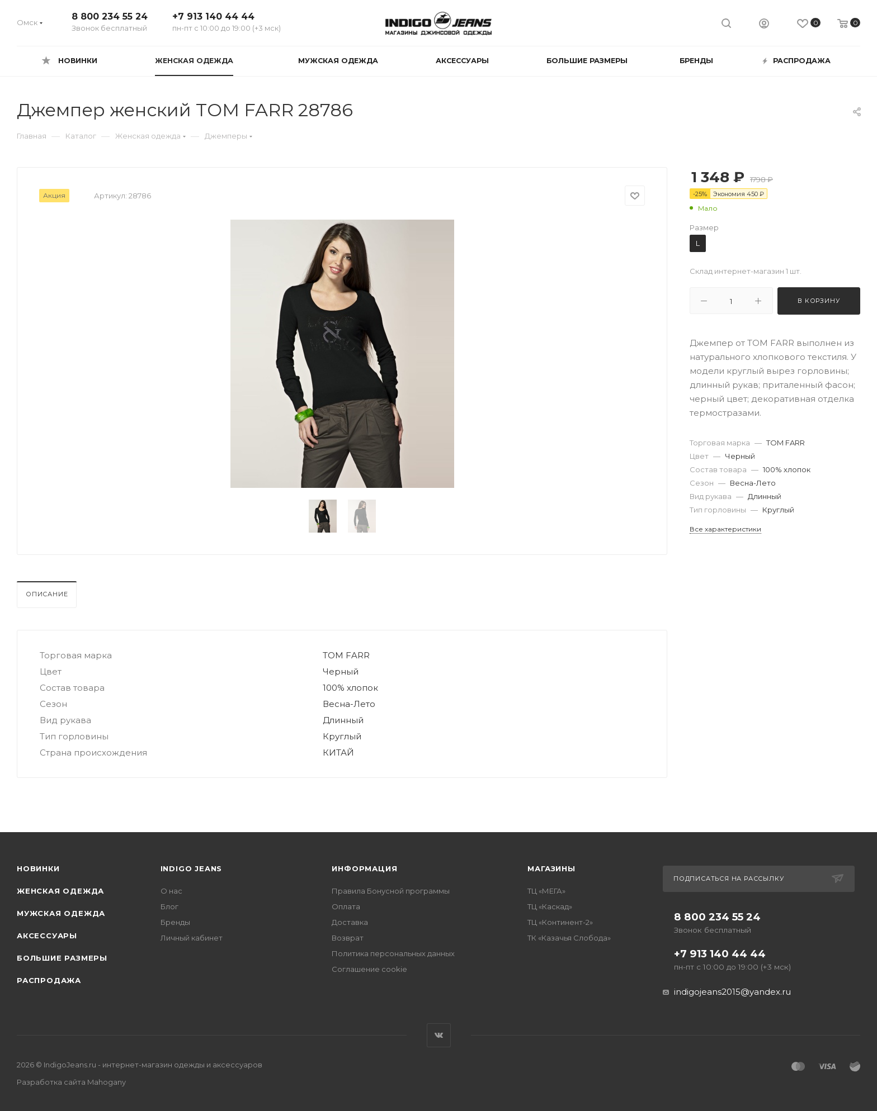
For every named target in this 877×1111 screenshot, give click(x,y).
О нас (171, 890)
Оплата (346, 906)
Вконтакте (439, 1035)
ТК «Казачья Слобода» (569, 937)
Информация (364, 868)
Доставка (350, 922)
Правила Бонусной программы (391, 890)
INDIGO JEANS (192, 868)
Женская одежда (60, 890)
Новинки (38, 868)
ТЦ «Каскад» (549, 906)
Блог (169, 906)
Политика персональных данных (393, 953)
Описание (47, 594)
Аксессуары (47, 935)
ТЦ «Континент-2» (560, 922)
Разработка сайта (71, 1081)
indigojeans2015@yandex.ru (732, 991)
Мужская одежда (61, 913)
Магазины (551, 868)
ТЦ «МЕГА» (546, 890)
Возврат (348, 937)
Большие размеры (62, 957)
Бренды (175, 922)
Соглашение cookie (369, 969)
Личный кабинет (192, 937)
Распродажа (49, 980)
